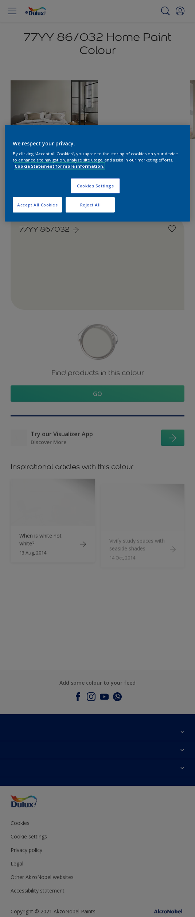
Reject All (90, 205)
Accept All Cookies (37, 205)
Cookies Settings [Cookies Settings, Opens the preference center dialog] (95, 186)
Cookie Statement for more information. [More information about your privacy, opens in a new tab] (59, 166)
